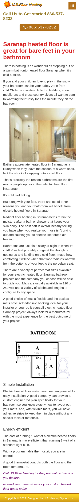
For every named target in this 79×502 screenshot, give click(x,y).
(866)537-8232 (39, 27)
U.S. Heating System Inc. (59, 498)
